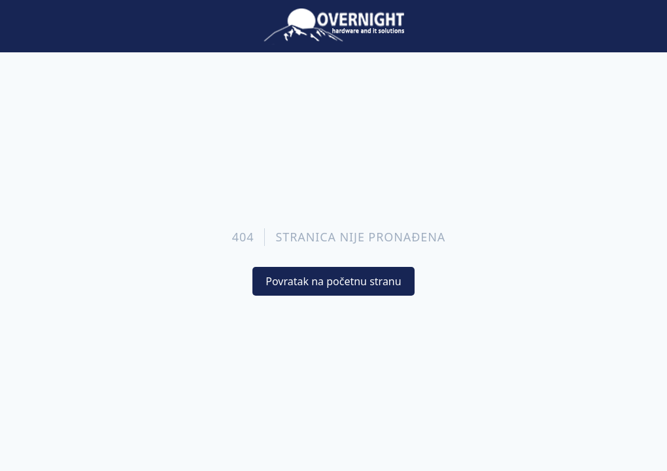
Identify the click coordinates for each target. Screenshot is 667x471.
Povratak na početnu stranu (333, 281)
